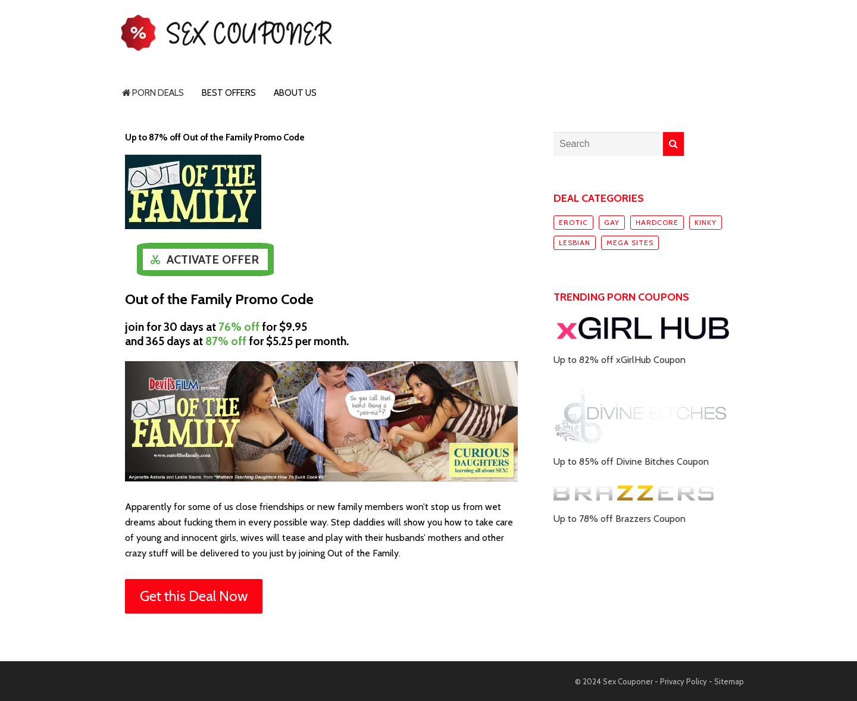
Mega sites (629, 242)
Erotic (573, 222)
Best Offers (229, 92)
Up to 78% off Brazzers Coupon (619, 518)
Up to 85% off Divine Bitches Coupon (631, 461)
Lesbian (574, 242)
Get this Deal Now (194, 596)
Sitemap (729, 681)
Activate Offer (213, 259)
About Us (295, 92)
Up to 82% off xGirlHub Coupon (619, 359)
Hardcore (657, 222)
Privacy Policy (683, 681)
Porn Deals (153, 92)
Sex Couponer (628, 681)
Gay (612, 222)
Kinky (706, 222)
